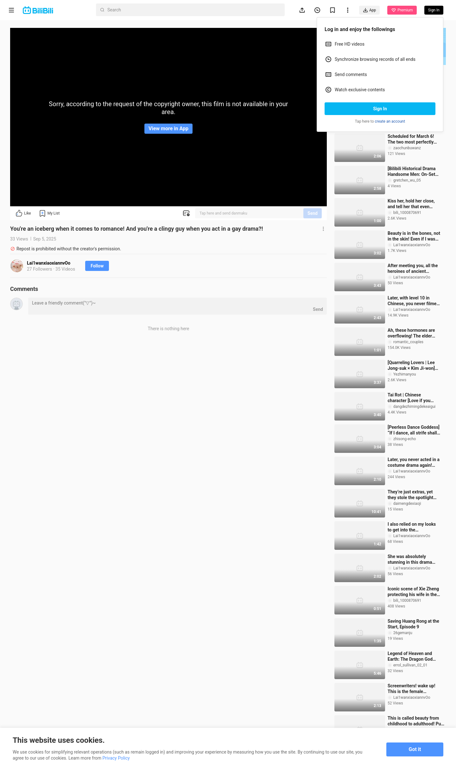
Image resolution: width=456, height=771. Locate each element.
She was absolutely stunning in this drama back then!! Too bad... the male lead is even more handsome (413, 559)
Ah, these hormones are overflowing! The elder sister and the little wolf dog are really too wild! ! (411, 333)
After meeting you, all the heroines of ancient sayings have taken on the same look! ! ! (413, 268)
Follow (97, 265)
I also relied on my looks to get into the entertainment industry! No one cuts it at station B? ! (412, 527)
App (369, 10)
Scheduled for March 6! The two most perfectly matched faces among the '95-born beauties (413, 139)
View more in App (168, 128)
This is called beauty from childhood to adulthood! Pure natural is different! (416, 721)
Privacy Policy (116, 758)
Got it (415, 749)
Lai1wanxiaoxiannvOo (48, 263)
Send (312, 213)
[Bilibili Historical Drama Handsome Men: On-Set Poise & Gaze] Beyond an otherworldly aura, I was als (412, 171)
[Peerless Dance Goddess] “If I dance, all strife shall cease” (414, 430)
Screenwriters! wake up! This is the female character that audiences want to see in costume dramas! (412, 688)
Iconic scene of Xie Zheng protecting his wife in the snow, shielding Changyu (413, 591)
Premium (402, 10)
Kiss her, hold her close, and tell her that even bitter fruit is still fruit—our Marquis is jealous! (414, 203)
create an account (390, 121)
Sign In (380, 108)
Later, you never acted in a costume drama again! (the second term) (414, 462)
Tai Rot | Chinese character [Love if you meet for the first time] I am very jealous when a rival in (411, 397)
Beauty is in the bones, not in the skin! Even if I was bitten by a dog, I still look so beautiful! (414, 236)
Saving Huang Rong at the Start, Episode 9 (413, 624)
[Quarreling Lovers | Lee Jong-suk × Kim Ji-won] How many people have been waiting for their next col (414, 365)
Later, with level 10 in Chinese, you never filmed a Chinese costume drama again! (413, 300)
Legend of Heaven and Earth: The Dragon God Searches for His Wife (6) (413, 656)
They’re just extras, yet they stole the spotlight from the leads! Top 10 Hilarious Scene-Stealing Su (412, 494)
